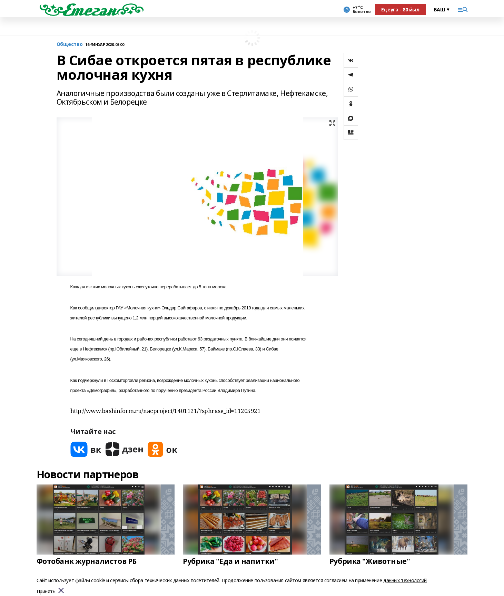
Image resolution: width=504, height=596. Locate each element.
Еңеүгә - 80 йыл (400, 9)
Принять (46, 592)
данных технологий (405, 580)
